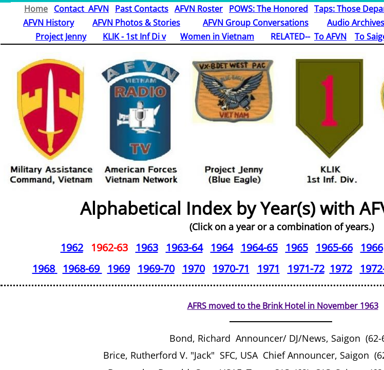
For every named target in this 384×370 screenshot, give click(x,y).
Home (36, 8)
